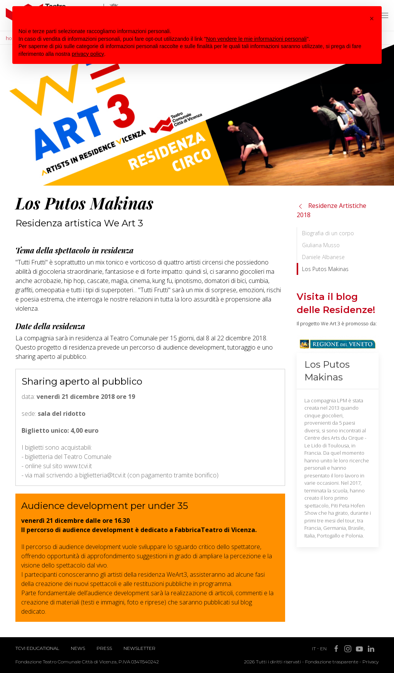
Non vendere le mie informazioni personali (256, 39)
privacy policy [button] (88, 54)
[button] (372, 18)
